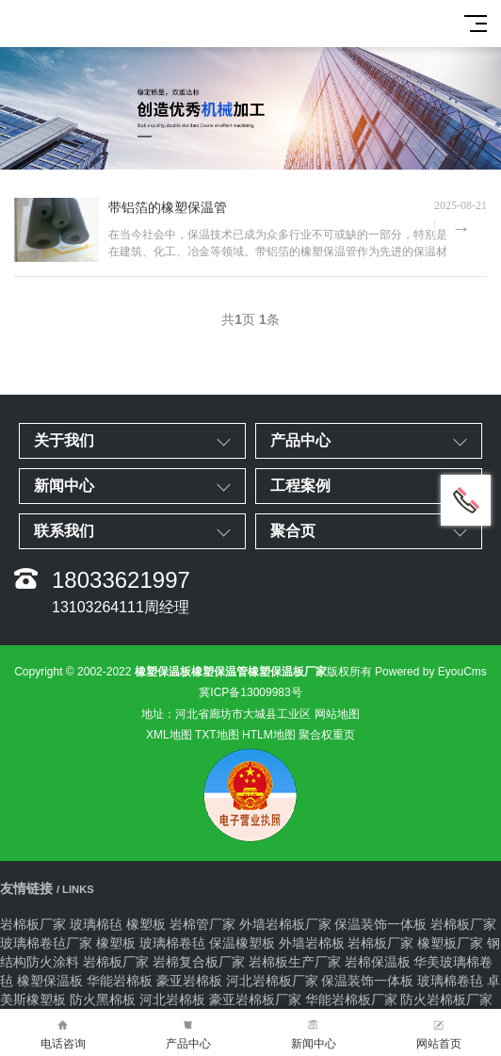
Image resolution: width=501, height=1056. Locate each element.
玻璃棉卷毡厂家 (46, 942)
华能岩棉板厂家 (351, 999)
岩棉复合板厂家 (199, 961)
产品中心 (187, 1032)
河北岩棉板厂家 (272, 980)
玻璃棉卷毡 (172, 942)
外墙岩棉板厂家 (285, 924)
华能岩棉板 (120, 980)
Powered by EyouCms (429, 671)
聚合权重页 (327, 734)
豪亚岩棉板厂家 (255, 999)
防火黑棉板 (103, 999)
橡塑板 (146, 924)
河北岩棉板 (172, 999)
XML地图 (169, 734)
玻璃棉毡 (96, 924)
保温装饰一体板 (380, 924)
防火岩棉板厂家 (446, 999)
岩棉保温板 (378, 961)
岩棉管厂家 (202, 924)
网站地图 (337, 714)
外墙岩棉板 (312, 942)
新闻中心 (313, 1032)
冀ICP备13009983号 (250, 692)
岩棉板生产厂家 (295, 961)
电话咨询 (62, 1032)
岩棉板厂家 (33, 924)
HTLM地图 (269, 734)
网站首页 (438, 1032)
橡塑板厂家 (450, 942)
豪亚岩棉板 (189, 980)
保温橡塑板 (242, 942)
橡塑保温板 (50, 980)
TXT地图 (217, 734)
